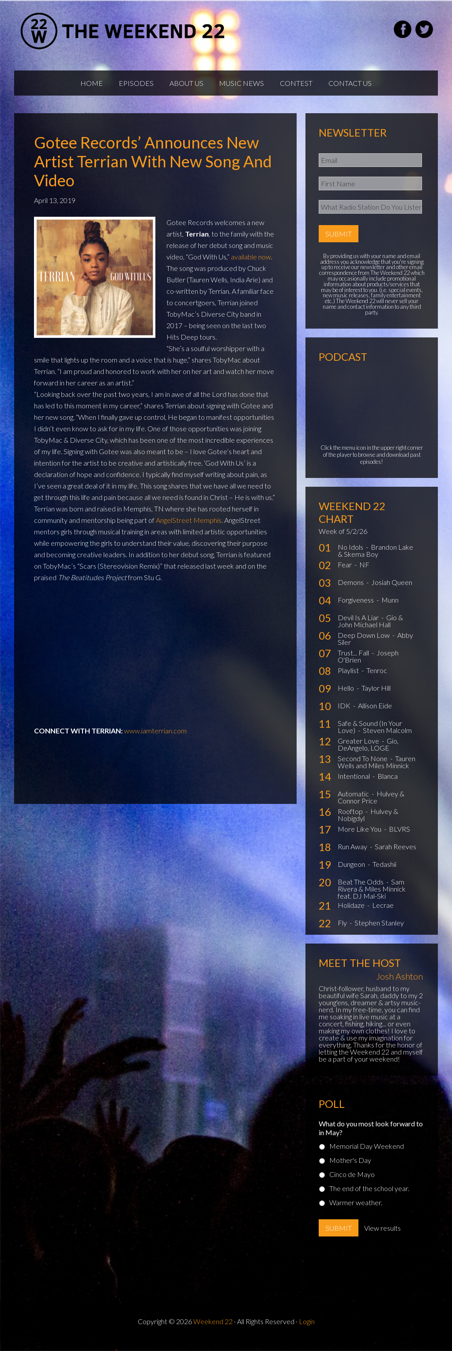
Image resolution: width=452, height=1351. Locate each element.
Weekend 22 (213, 1329)
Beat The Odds (361, 890)
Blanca (387, 784)
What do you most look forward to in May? (371, 1136)
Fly (343, 931)
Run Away (353, 855)
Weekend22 (123, 31)
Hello (346, 696)
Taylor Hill (376, 696)
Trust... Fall (354, 661)
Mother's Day (350, 1168)
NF (364, 573)
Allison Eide (375, 714)
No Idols (351, 555)
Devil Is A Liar (359, 626)
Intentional (354, 784)
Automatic (354, 802)
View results (382, 1236)
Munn (390, 608)
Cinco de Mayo (352, 1182)
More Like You (360, 837)
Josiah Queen (391, 590)
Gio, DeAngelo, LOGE (368, 752)
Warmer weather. (355, 1211)
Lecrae (383, 913)
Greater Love (359, 749)
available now (251, 265)
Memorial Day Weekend (366, 1154)
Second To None (363, 766)
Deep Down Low (364, 643)
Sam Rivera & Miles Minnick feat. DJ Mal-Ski (372, 897)
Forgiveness (356, 608)
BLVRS (399, 837)
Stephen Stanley (379, 931)
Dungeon (352, 872)
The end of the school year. (369, 1196)
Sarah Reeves (395, 855)
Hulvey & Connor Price (371, 805)
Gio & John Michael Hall (370, 629)
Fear (345, 573)
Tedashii (384, 872)
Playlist (349, 678)
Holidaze (352, 913)
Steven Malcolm (387, 738)
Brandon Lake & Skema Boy (375, 558)
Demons (351, 590)
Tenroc (376, 678)
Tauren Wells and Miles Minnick (376, 770)
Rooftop (351, 819)
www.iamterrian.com (155, 739)
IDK (345, 714)
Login (307, 1329)
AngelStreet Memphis (189, 528)
